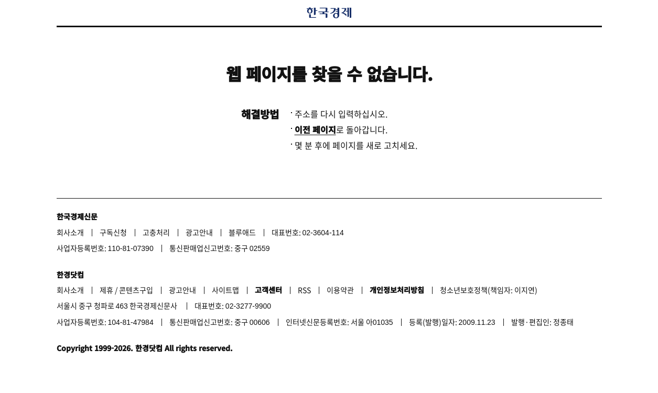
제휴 (106, 290)
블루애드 (242, 232)
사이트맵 (225, 290)
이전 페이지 (315, 129)
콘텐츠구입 (136, 290)
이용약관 (340, 290)
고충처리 (156, 232)
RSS (304, 290)
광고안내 (199, 232)
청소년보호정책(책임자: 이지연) (488, 290)
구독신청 (113, 232)
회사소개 (70, 232)
